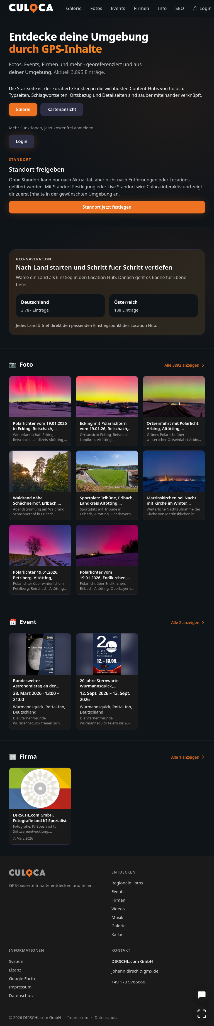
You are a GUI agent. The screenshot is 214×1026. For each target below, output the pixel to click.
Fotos (96, 8)
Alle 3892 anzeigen (184, 365)
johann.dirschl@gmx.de (134, 971)
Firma (23, 756)
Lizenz (15, 970)
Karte (116, 934)
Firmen (141, 8)
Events (118, 8)
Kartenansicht (61, 109)
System (16, 961)
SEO (180, 8)
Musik (117, 917)
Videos (118, 908)
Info (162, 8)
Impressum (20, 987)
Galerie (74, 8)
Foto (21, 364)
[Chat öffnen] (202, 995)
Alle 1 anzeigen (188, 757)
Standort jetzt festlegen (107, 207)
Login (21, 141)
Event (23, 622)
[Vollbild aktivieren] (202, 1014)
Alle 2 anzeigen (188, 622)
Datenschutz (21, 995)
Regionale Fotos (127, 883)
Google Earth (22, 978)
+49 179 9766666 (128, 982)
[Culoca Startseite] (31, 8)
